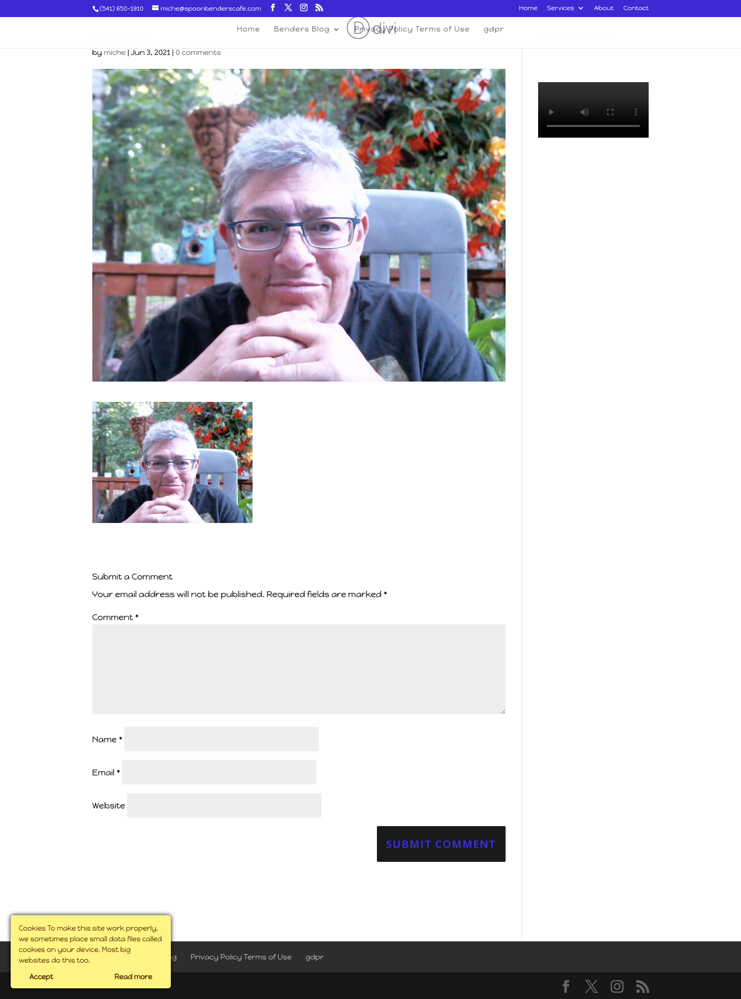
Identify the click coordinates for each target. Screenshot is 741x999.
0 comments (198, 52)
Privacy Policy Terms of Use (241, 957)
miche (114, 52)
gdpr (314, 957)
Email (106, 772)
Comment (115, 617)
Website (108, 805)
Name (107, 739)
